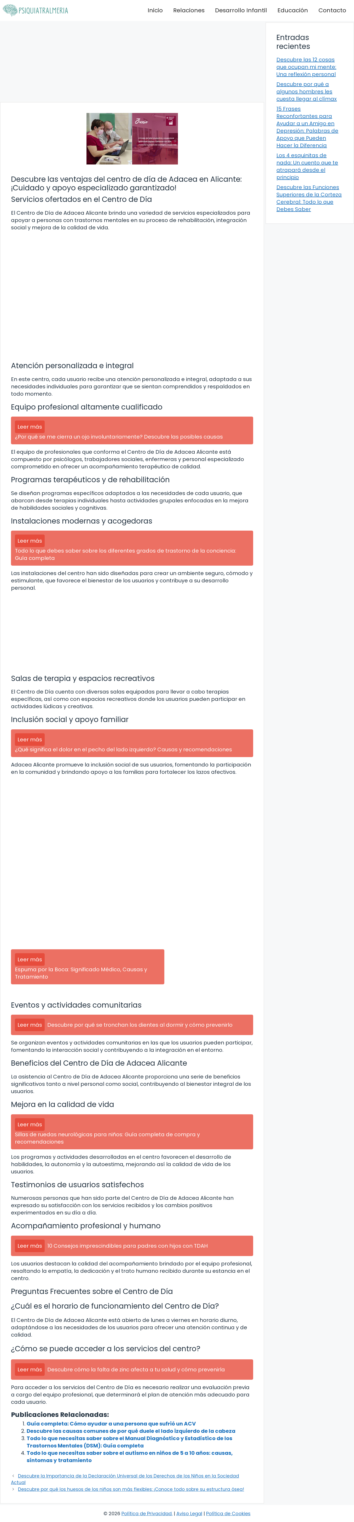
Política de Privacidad (146, 1513)
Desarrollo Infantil (241, 10)
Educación (292, 10)
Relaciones (189, 10)
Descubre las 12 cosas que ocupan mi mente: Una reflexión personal (306, 67)
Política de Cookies (228, 1513)
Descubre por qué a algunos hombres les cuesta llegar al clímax (306, 92)
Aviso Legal (189, 1513)
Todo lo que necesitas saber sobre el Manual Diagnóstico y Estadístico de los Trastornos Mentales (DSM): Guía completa (129, 1442)
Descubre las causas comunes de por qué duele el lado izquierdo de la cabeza (131, 1431)
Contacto (332, 10)
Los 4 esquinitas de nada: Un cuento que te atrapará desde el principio (307, 166)
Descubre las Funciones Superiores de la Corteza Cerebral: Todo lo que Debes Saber (309, 198)
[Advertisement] (132, 61)
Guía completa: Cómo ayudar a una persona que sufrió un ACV (111, 1423)
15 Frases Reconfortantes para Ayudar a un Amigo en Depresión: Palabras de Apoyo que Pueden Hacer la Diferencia (307, 127)
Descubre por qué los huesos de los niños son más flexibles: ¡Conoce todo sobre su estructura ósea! (131, 1489)
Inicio (155, 10)
